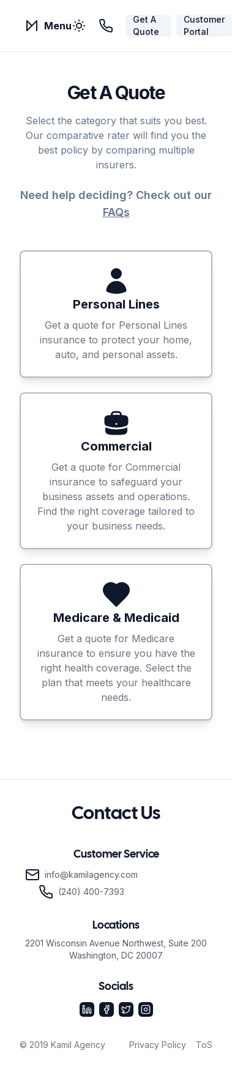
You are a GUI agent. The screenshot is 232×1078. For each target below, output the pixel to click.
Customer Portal (204, 26)
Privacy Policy (157, 1044)
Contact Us (116, 814)
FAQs (116, 212)
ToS (204, 1044)
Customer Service (116, 855)
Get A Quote (146, 26)
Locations (116, 926)
